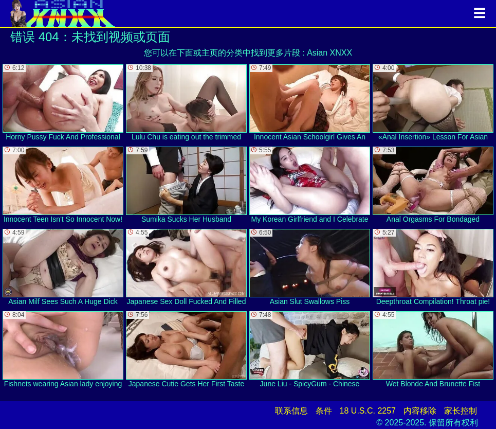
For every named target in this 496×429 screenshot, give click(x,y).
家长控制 (460, 410)
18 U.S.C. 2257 (368, 410)
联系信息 (291, 410)
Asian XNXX (329, 52)
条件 (324, 410)
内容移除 (419, 410)
